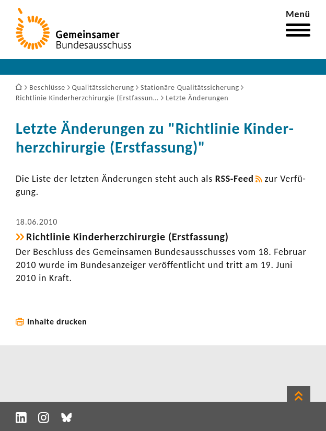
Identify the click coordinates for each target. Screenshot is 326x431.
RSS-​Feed (234, 178)
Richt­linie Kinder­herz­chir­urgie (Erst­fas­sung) (127, 236)
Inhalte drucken (57, 322)
